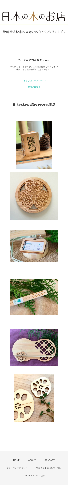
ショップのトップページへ (34, 81)
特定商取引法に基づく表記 (48, 468)
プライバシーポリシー (17, 468)
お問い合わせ (34, 87)
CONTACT (49, 460)
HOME (16, 460)
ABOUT (32, 460)
